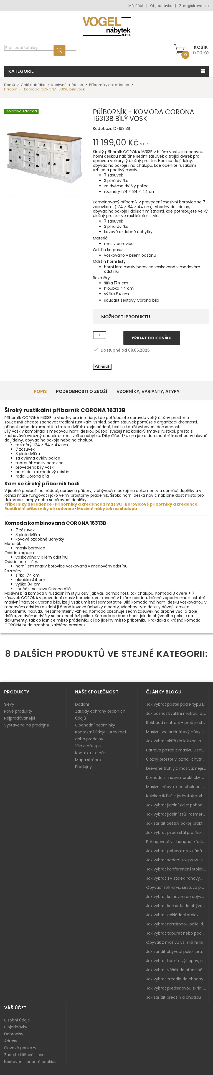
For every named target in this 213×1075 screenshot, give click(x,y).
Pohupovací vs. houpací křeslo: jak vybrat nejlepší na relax (177, 841)
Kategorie (21, 71)
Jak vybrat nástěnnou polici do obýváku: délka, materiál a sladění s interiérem (177, 924)
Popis (40, 391)
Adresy (10, 1041)
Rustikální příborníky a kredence (39, 508)
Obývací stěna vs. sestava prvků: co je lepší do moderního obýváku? (177, 887)
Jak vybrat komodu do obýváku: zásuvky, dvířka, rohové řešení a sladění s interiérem (177, 906)
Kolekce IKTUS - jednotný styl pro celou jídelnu (177, 796)
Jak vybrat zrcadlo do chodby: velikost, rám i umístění (177, 979)
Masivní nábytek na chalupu (107, 508)
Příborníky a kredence (28, 504)
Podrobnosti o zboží (81, 391)
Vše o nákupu (88, 746)
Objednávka (161, 5)
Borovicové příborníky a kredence (161, 504)
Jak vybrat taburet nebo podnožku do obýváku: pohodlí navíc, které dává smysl (177, 933)
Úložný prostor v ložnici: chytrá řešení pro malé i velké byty (177, 759)
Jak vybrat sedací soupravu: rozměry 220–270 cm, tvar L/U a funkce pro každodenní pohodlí (177, 860)
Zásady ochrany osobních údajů (100, 714)
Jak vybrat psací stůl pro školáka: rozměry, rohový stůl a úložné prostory (177, 832)
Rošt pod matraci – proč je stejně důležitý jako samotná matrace (177, 722)
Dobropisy (13, 1034)
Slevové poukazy (20, 1048)
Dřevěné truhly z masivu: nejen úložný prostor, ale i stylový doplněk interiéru (177, 768)
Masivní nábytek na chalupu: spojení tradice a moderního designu (177, 786)
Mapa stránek (88, 760)
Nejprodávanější (19, 718)
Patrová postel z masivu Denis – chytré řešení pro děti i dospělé (177, 750)
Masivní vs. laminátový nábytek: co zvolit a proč (177, 732)
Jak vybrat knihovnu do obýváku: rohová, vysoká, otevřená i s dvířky (177, 896)
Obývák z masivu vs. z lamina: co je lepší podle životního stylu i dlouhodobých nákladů (177, 942)
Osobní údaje (17, 1020)
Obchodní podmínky (95, 725)
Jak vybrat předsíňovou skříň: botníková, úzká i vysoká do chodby (177, 988)
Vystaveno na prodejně (26, 725)
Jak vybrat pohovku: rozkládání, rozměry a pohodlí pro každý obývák (177, 851)
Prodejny (83, 766)
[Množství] (99, 335)
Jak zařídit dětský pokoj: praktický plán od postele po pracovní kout (177, 823)
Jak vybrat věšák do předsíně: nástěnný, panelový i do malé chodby (177, 970)
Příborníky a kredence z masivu (88, 504)
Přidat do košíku (152, 338)
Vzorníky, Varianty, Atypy (147, 391)
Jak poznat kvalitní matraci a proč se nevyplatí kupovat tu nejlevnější (177, 713)
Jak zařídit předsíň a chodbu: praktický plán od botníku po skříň (177, 997)
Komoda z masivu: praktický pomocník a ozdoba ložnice (177, 777)
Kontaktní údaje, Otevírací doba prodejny (100, 735)
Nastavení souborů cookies (30, 1061)
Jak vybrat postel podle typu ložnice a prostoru (177, 704)
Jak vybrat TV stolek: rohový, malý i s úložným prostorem (177, 878)
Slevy (9, 704)
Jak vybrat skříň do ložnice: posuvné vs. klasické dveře (177, 741)
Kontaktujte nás (90, 753)
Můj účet (135, 5)
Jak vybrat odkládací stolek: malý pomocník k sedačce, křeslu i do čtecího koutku (177, 915)
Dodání (82, 704)
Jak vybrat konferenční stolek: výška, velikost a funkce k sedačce (177, 869)
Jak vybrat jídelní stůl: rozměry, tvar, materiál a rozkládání (177, 814)
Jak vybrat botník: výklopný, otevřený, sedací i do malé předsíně (177, 960)
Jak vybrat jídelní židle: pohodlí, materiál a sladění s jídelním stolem (177, 805)
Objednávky (15, 1027)
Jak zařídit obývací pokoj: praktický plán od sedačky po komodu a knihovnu (177, 951)
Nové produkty (18, 711)
